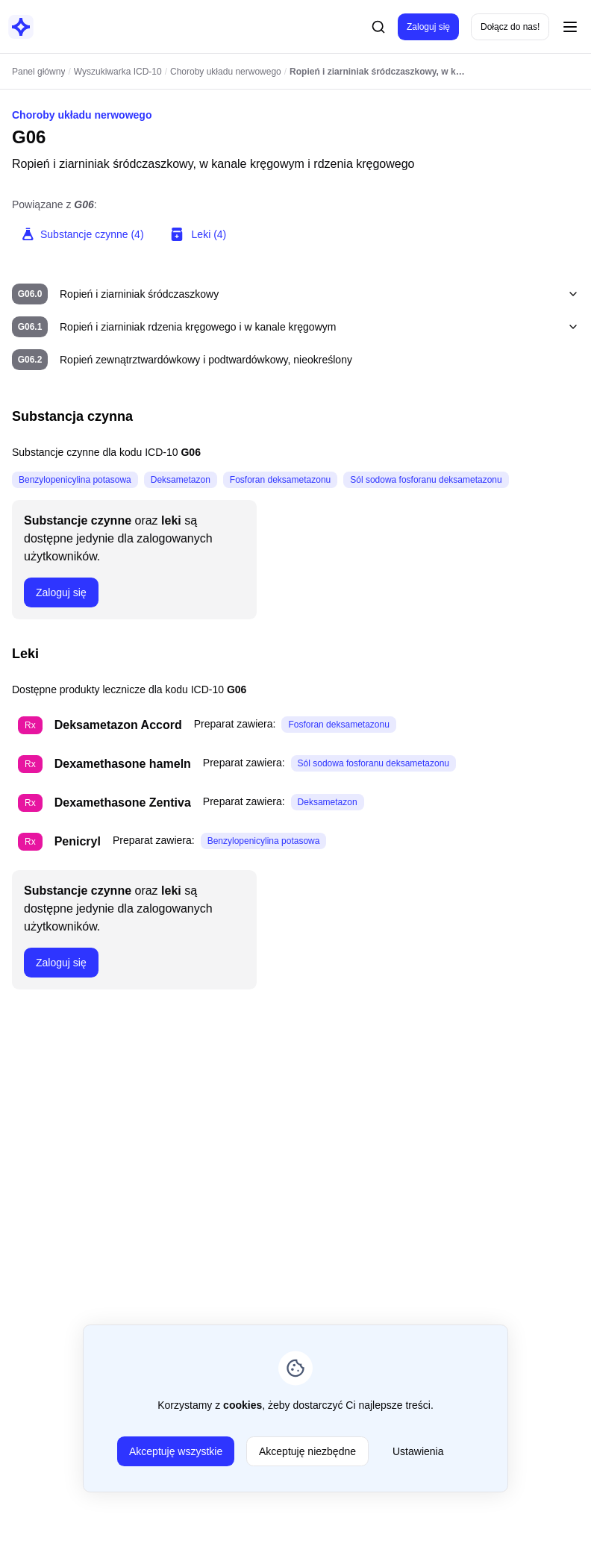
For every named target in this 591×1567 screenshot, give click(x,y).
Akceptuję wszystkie (175, 1451)
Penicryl (77, 841)
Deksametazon (180, 480)
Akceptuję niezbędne (307, 1451)
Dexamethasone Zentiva (122, 802)
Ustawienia (418, 1451)
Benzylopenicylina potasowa (75, 480)
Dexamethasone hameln (122, 763)
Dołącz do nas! (510, 27)
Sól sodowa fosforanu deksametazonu (425, 480)
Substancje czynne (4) (82, 234)
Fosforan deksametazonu (280, 480)
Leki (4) (197, 234)
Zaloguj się (428, 27)
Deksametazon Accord (118, 725)
